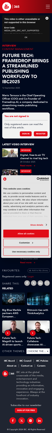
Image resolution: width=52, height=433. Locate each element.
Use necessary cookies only (26, 251)
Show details (36, 225)
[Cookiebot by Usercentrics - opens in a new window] (37, 179)
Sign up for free (26, 410)
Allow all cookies (26, 233)
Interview (9, 45)
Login (31, 276)
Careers (41, 365)
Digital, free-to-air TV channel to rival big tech (34, 156)
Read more (25, 165)
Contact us (26, 365)
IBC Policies (42, 360)
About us (11, 365)
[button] (47, 6)
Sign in (25, 133)
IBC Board (9, 360)
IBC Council (25, 360)
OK (26, 37)
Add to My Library (40, 270)
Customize (26, 242)
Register (40, 133)
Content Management (17, 49)
